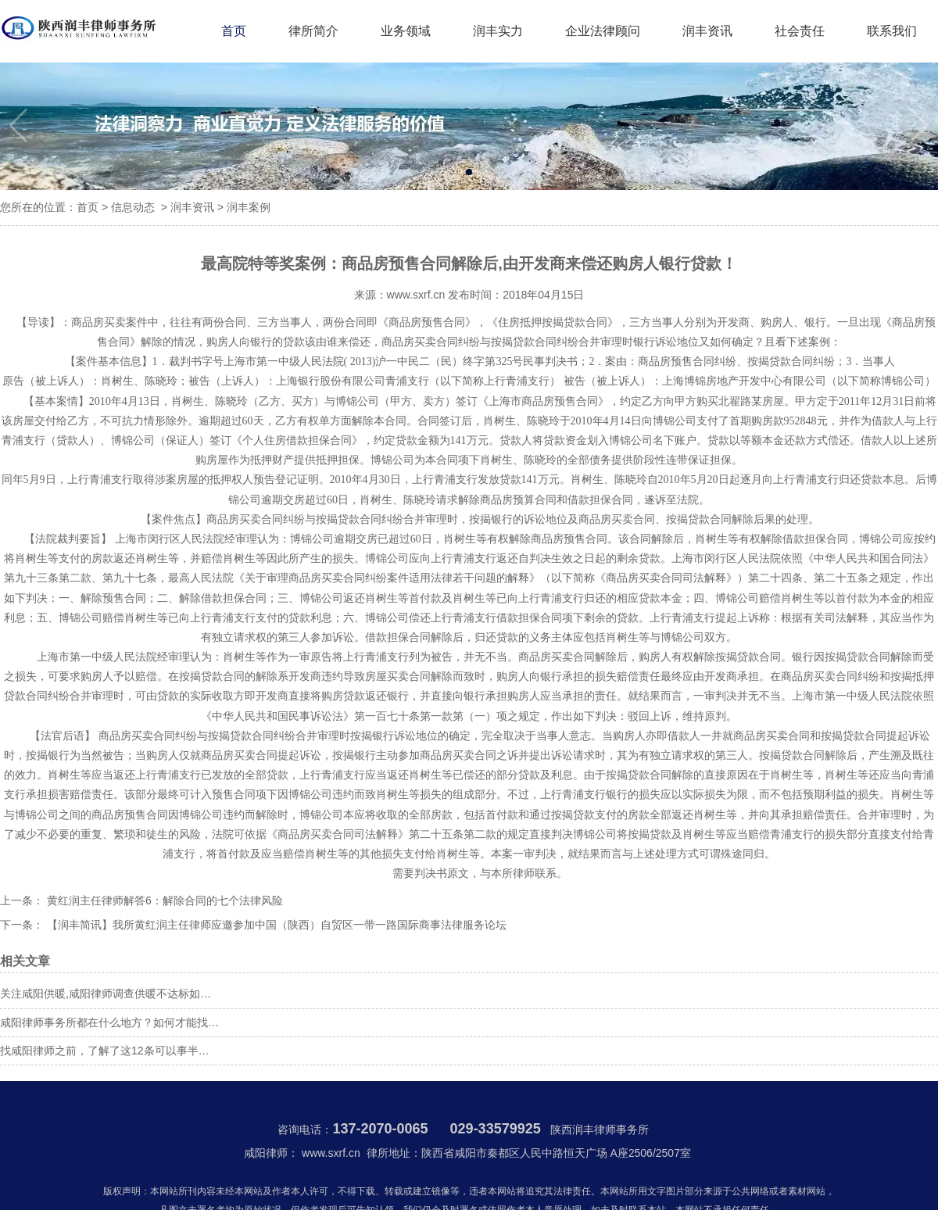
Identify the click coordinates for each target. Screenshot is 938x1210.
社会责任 (800, 31)
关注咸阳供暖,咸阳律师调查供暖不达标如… (105, 993)
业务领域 (406, 31)
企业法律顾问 (602, 31)
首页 (233, 31)
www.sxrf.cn (416, 294)
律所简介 (313, 31)
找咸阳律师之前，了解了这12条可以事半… (104, 1050)
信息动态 (133, 207)
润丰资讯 (707, 31)
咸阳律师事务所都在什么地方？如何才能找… (109, 1022)
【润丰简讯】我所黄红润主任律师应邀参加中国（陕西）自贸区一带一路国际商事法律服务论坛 (275, 924)
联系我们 (892, 31)
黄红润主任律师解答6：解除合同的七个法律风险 (163, 900)
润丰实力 (498, 31)
